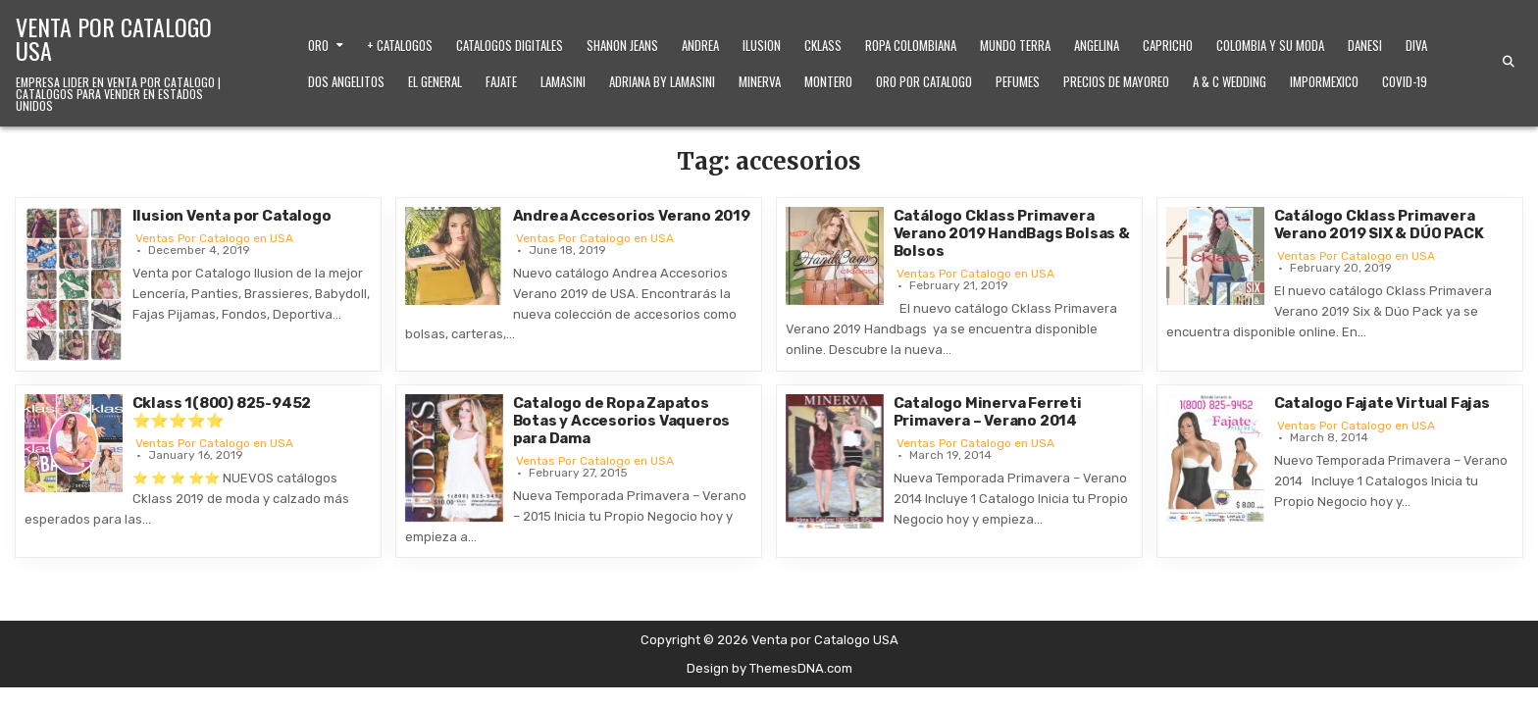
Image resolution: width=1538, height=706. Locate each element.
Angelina (1096, 45)
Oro (318, 45)
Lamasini (563, 81)
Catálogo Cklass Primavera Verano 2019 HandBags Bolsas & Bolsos (1012, 233)
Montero (828, 81)
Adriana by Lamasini (662, 81)
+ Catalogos (400, 45)
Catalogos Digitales (509, 45)
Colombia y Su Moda (1270, 45)
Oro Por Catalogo (924, 81)
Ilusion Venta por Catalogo (232, 216)
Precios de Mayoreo (1116, 81)
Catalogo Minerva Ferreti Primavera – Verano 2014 (988, 411)
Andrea (700, 45)
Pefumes (1018, 81)
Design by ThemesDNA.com (769, 668)
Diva (1416, 45)
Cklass (823, 45)
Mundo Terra (1015, 45)
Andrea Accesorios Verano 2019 (631, 216)
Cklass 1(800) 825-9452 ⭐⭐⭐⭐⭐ (222, 411)
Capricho (1168, 45)
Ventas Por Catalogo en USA (214, 238)
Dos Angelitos (346, 81)
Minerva (760, 81)
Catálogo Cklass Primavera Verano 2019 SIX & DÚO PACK (1379, 224)
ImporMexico (1324, 81)
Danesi (1365, 45)
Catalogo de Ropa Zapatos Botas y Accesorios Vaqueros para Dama (622, 420)
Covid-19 (1404, 81)
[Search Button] (1508, 62)
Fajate (501, 81)
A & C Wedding (1229, 81)
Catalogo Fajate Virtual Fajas (1382, 403)
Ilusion (762, 45)
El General (435, 81)
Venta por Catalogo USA (114, 38)
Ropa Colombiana (910, 45)
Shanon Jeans (622, 45)
